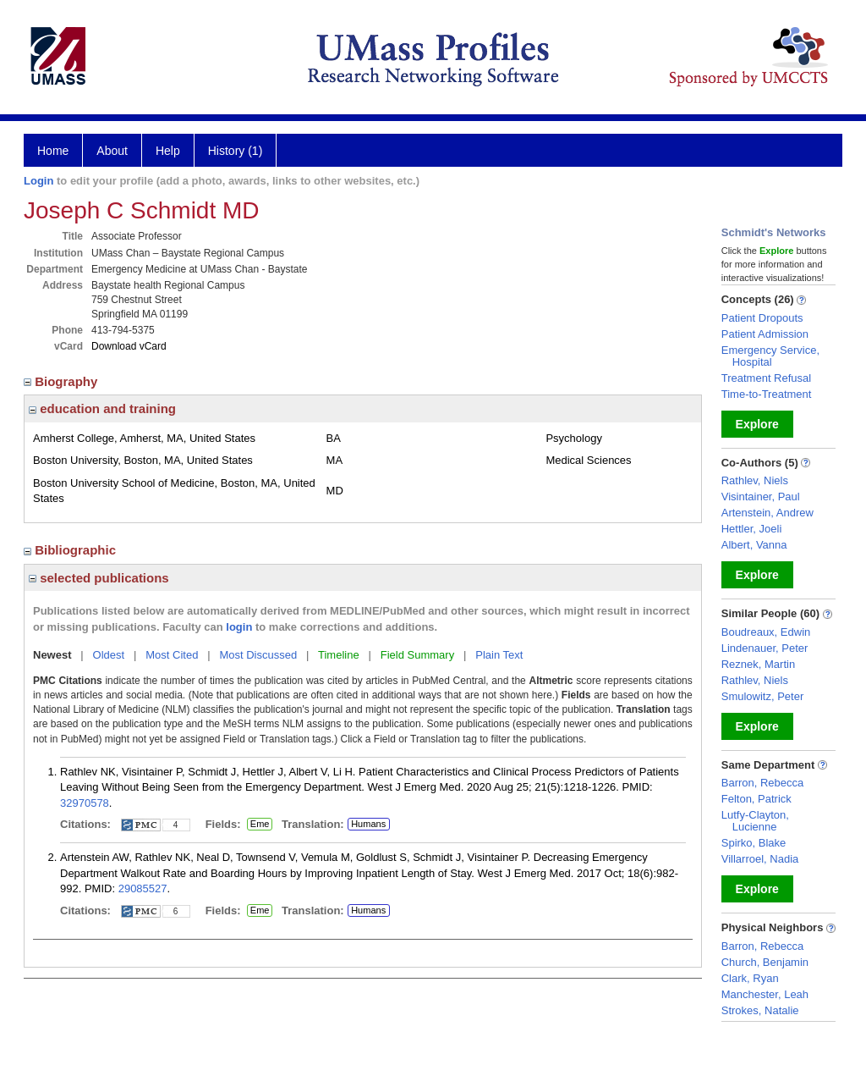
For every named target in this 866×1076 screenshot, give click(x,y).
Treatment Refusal (766, 378)
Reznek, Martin (758, 664)
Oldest (109, 654)
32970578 (84, 803)
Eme (259, 824)
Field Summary (417, 654)
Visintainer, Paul (760, 496)
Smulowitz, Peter (762, 696)
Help (168, 150)
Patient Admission (764, 334)
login (239, 627)
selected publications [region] (99, 578)
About (112, 150)
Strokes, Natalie (760, 1010)
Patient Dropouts (762, 318)
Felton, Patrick (756, 798)
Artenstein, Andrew (767, 512)
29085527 (142, 888)
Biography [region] (62, 381)
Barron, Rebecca (762, 782)
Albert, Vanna (754, 544)
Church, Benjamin (764, 962)
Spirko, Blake (754, 842)
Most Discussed (258, 654)
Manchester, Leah (764, 994)
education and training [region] (102, 408)
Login (38, 180)
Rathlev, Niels (754, 480)
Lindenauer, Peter (764, 648)
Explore (757, 424)
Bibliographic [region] (71, 550)
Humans (368, 824)
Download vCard (129, 346)
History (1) (235, 150)
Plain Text (499, 654)
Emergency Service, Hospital (770, 356)
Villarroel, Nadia (760, 859)
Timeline (338, 654)
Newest (52, 654)
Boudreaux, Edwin (766, 632)
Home (53, 150)
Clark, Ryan (750, 978)
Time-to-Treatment (766, 394)
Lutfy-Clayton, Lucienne (755, 820)
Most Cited (171, 654)
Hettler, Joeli (751, 528)
